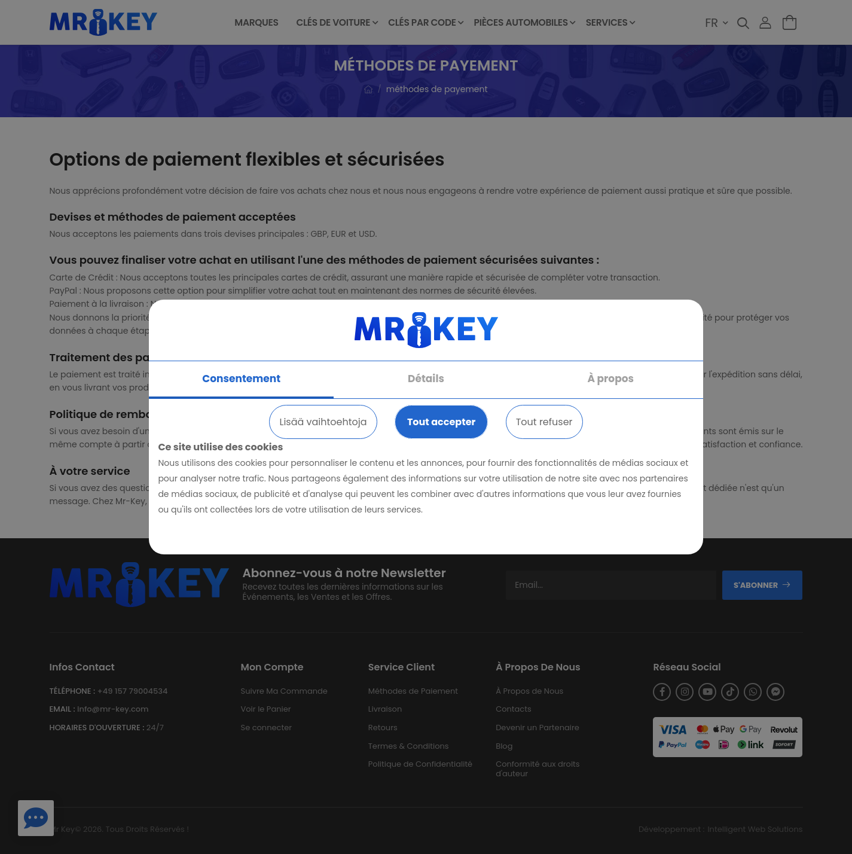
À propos (610, 378)
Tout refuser (544, 422)
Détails (426, 378)
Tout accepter (441, 422)
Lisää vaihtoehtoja (323, 422)
